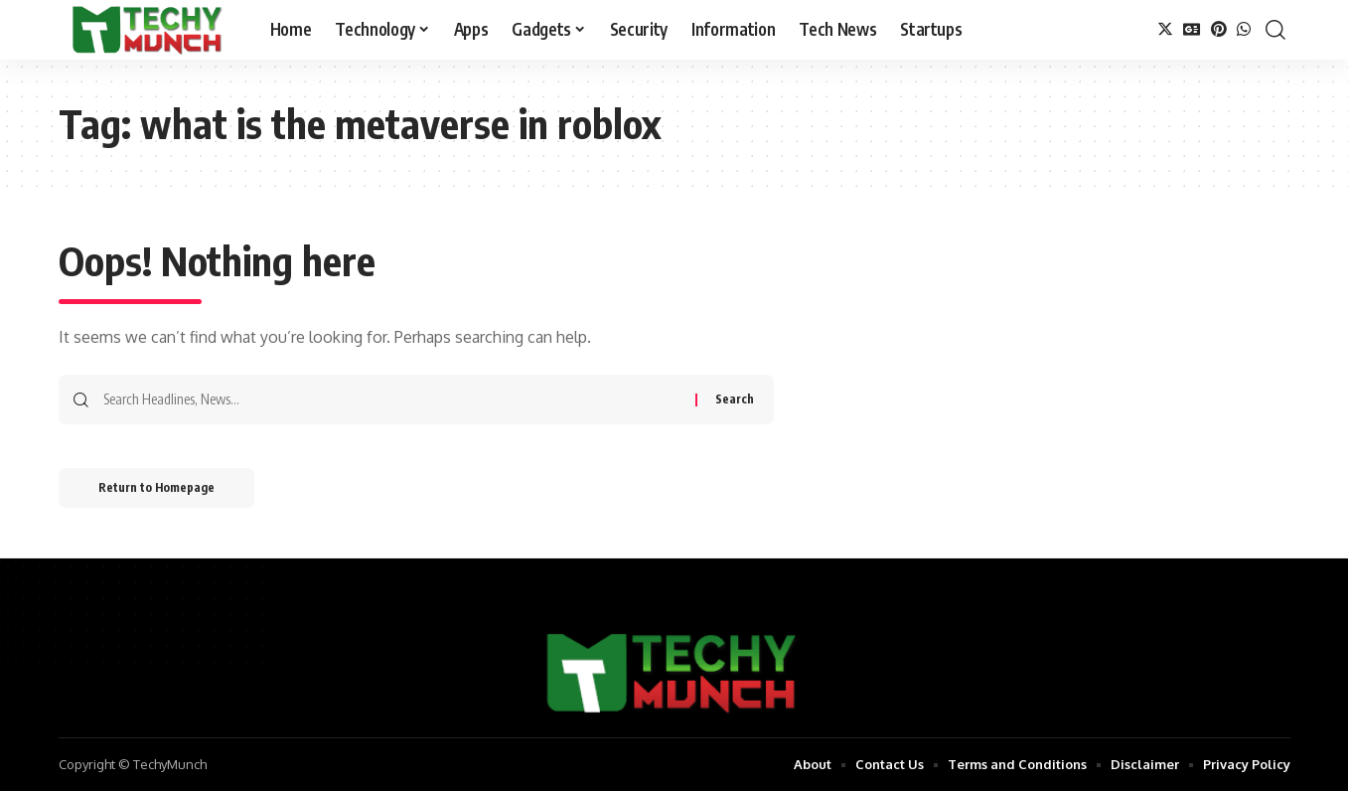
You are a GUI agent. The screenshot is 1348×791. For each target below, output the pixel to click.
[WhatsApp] (1244, 29)
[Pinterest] (1219, 29)
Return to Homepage (156, 487)
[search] (1275, 30)
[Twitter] (1165, 29)
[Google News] (1192, 29)
